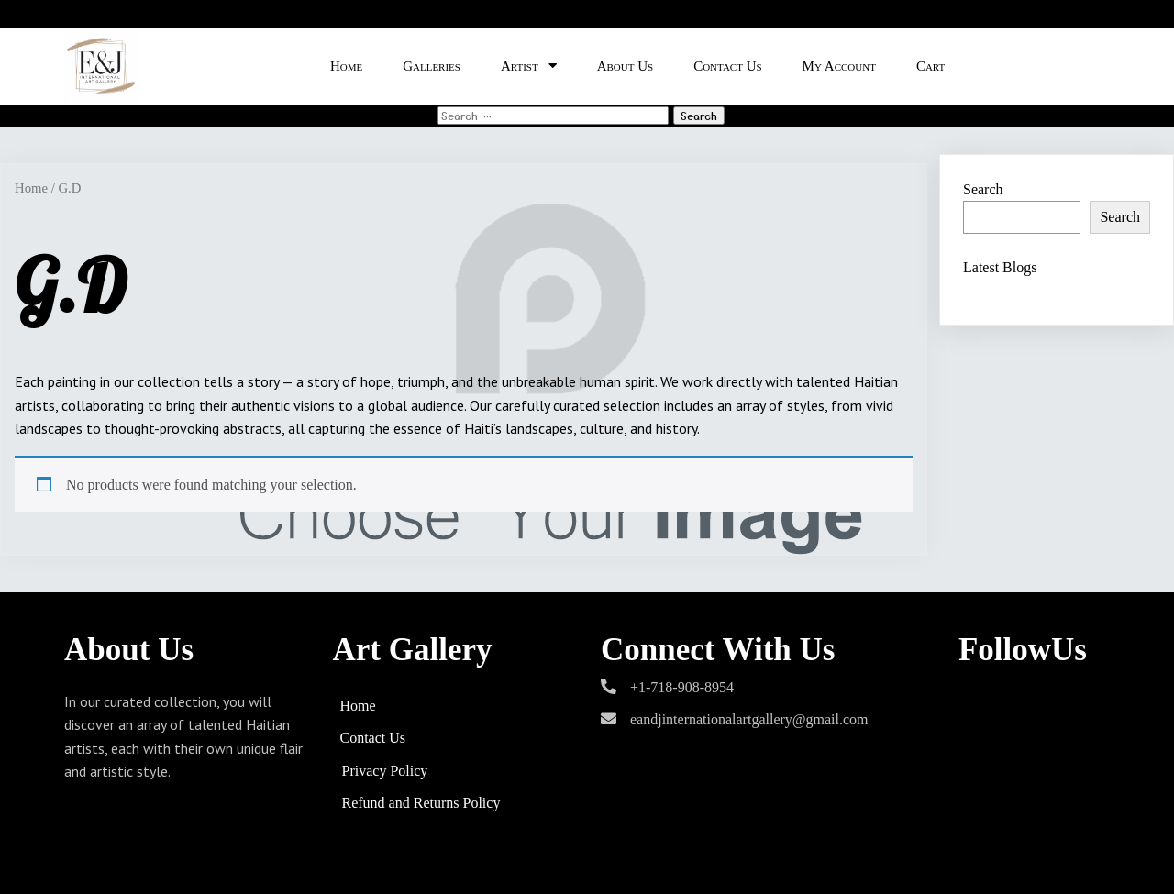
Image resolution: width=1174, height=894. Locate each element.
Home (31, 188)
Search (983, 189)
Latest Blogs (999, 267)
